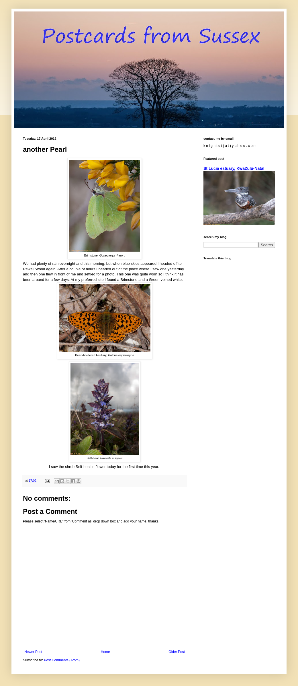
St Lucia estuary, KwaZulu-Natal (233, 168)
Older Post (176, 652)
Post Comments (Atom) (62, 660)
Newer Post (33, 652)
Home (105, 652)
